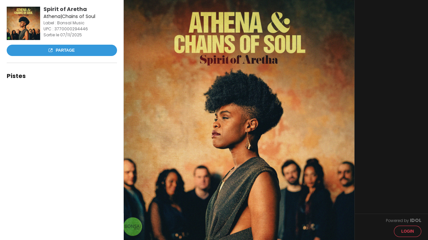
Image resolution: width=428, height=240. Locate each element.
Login (407, 231)
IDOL (415, 220)
